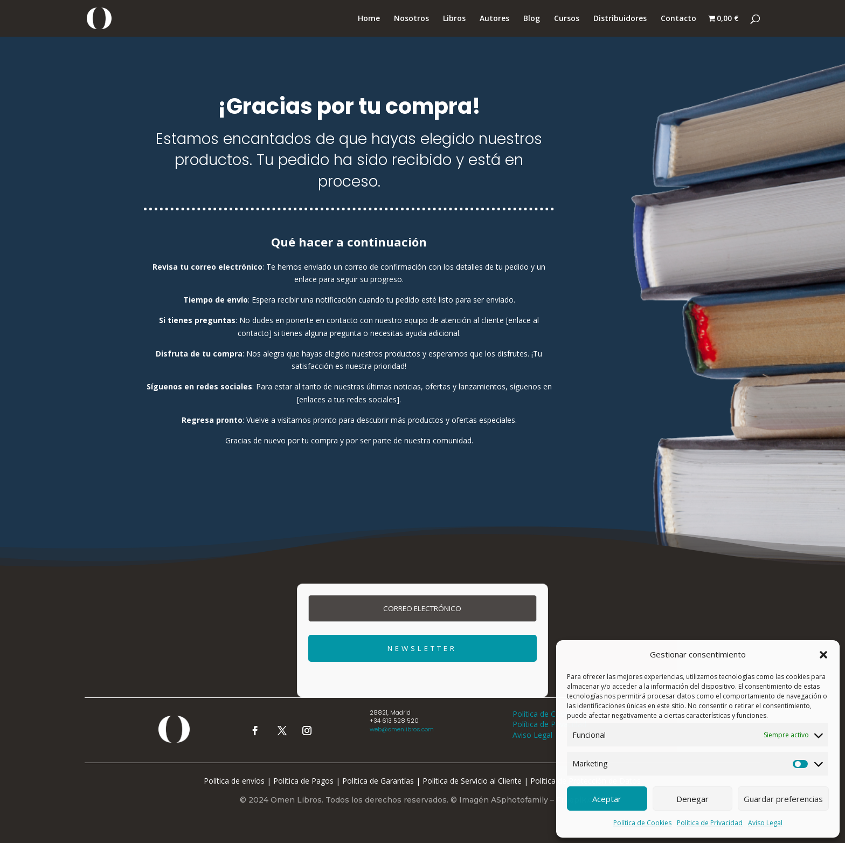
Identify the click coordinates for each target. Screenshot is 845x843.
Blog (531, 19)
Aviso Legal (765, 822)
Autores (494, 19)
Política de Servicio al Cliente (472, 781)
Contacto (678, 19)
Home (369, 19)
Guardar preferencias (783, 798)
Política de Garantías (378, 781)
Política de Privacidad (710, 822)
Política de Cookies (642, 822)
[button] (823, 654)
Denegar (692, 798)
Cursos (566, 19)
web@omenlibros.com (402, 729)
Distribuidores (620, 19)
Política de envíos (234, 781)
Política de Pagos (303, 781)
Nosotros (411, 19)
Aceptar (606, 798)
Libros (454, 19)
